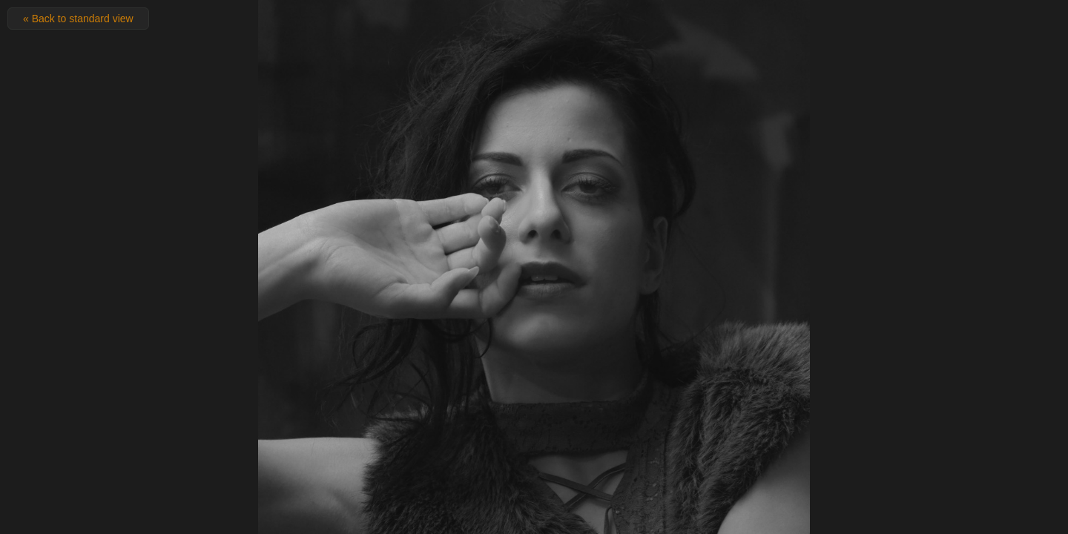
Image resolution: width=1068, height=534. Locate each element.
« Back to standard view (78, 18)
